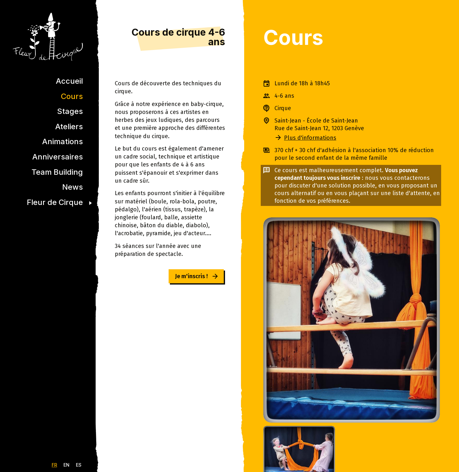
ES (78, 465)
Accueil (69, 81)
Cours (72, 96)
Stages (70, 111)
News (72, 187)
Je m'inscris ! (191, 276)
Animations (62, 141)
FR (54, 465)
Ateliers (69, 126)
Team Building (57, 172)
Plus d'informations (310, 137)
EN (66, 465)
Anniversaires (57, 156)
